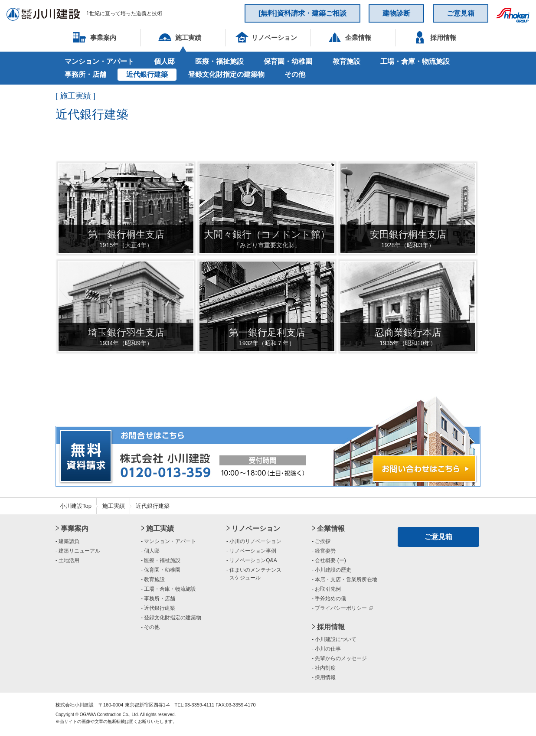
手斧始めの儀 (330, 598)
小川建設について (335, 639)
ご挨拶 (322, 541)
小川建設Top (76, 506)
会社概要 (325, 560)
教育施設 (346, 61)
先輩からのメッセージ (341, 658)
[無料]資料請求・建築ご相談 (302, 13)
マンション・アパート (99, 61)
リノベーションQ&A (253, 560)
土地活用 (69, 560)
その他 (294, 74)
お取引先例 (328, 589)
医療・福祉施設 (219, 61)
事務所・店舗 (85, 74)
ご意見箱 (460, 13)
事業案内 (74, 528)
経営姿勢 (325, 551)
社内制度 (325, 668)
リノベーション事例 (252, 551)
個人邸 (164, 61)
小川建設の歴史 (333, 570)
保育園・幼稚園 (288, 61)
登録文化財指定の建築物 (226, 74)
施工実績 (113, 506)
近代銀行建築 (147, 74)
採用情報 (331, 627)
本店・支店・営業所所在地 (346, 579)
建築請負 (69, 541)
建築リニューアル (79, 551)
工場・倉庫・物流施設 (415, 61)
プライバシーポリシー (344, 608)
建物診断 (396, 13)
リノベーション (256, 528)
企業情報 (331, 528)
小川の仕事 (328, 649)
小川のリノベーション (255, 541)
